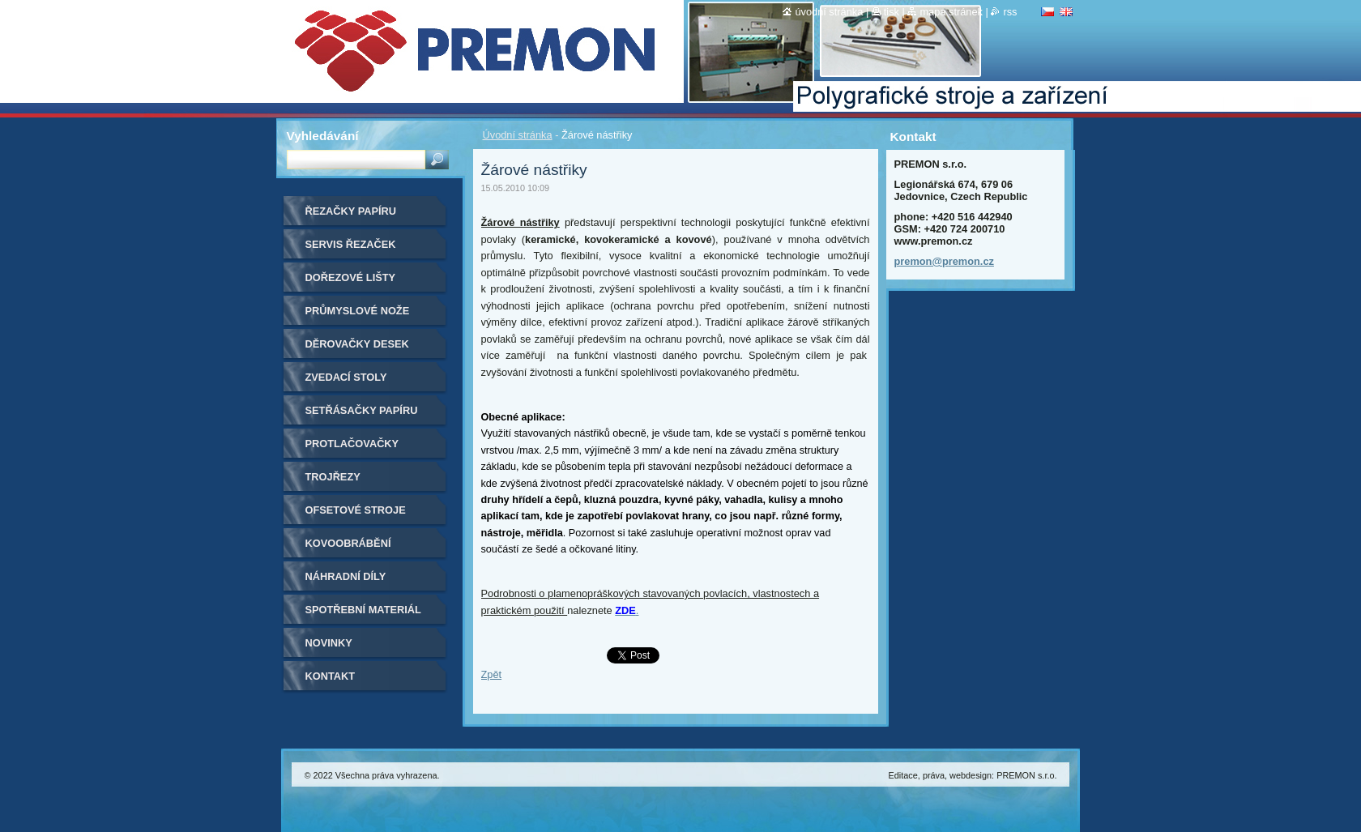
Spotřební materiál (363, 610)
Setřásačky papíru (361, 410)
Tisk (891, 12)
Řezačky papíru (351, 211)
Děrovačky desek (357, 344)
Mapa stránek (951, 12)
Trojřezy (333, 477)
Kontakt (330, 676)
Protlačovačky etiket (352, 449)
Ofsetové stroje (355, 510)
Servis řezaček (350, 244)
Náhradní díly (345, 576)
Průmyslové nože (357, 311)
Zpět (491, 674)
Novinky (328, 643)
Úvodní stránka (518, 135)
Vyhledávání (323, 136)
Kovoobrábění (348, 543)
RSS (1010, 12)
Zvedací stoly (346, 377)
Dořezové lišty (350, 277)
